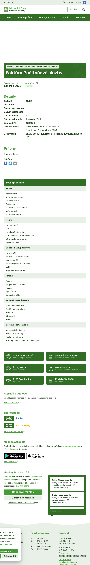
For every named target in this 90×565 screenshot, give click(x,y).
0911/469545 (65, 521)
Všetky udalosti (11, 364)
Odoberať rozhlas (23, 453)
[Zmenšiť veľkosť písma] (66, 2)
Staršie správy (57, 472)
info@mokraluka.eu (68, 523)
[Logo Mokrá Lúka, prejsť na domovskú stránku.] (15, 9)
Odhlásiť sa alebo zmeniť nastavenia (23, 464)
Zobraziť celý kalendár (14, 393)
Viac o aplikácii (11, 423)
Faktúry (29, 47)
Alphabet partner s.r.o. (75, 552)
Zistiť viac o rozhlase (23, 459)
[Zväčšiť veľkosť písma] (72, 2)
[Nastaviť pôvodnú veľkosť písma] (69, 2)
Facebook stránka (67, 526)
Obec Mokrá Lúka (78, 555)
